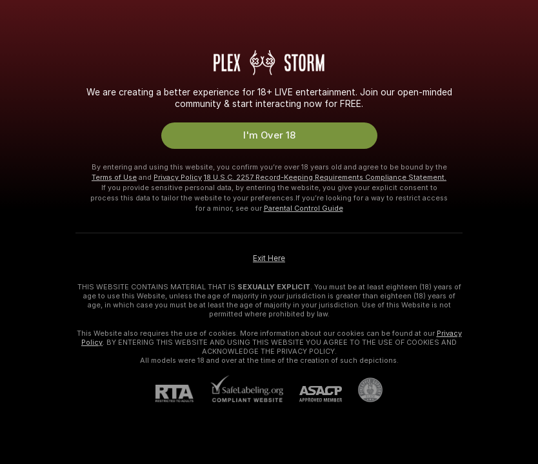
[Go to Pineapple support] (362, 390)
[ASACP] (312, 394)
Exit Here (269, 258)
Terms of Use (114, 177)
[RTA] (182, 393)
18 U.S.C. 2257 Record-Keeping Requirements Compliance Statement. (325, 177)
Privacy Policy (178, 177)
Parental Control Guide (303, 208)
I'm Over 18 (269, 135)
